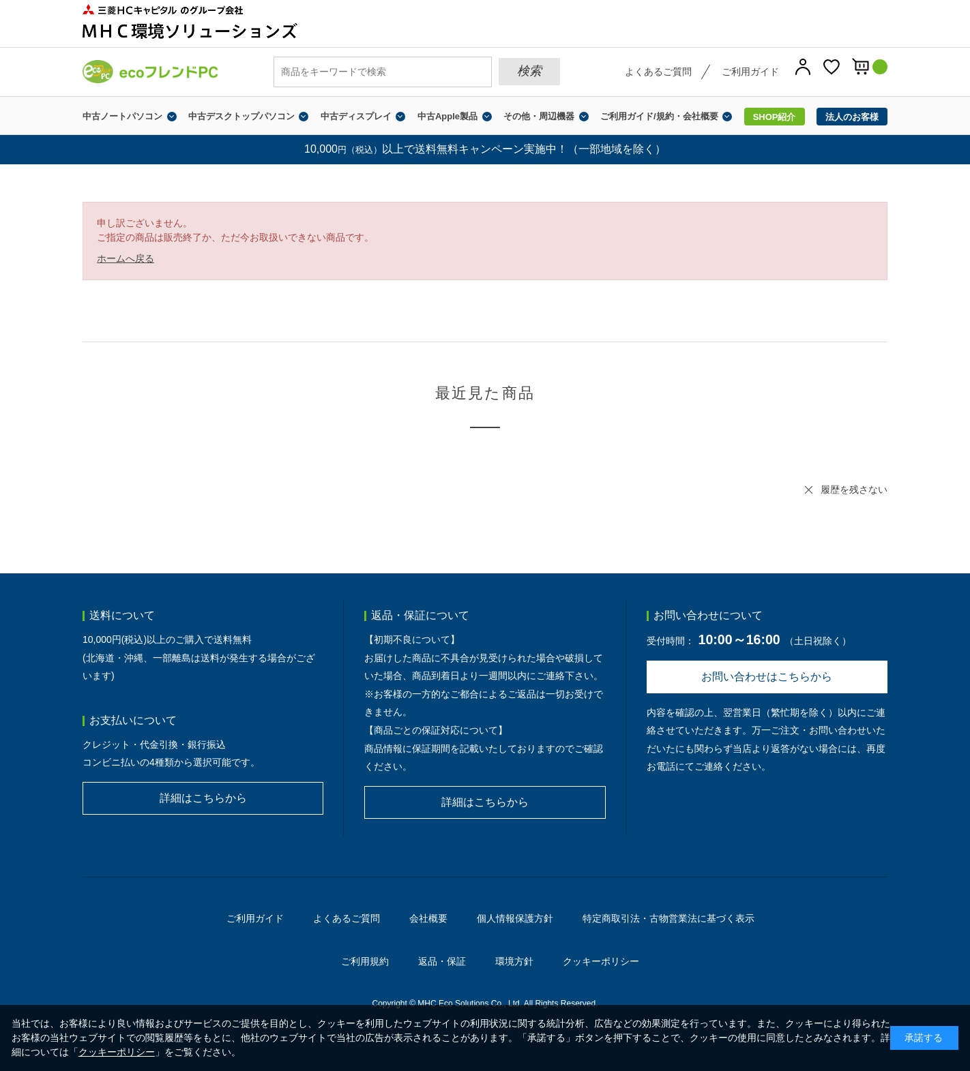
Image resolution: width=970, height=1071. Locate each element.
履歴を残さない (854, 489)
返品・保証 (442, 961)
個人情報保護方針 (515, 918)
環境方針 (514, 961)
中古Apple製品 (447, 116)
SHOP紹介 (774, 117)
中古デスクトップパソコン (241, 116)
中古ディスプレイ (356, 116)
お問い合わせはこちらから (766, 676)
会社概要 (428, 918)
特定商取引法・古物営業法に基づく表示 (668, 918)
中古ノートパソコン (122, 116)
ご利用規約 (365, 961)
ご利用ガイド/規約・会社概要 (659, 116)
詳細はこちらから (203, 798)
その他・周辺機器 (538, 116)
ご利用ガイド (750, 71)
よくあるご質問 (658, 71)
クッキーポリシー (601, 961)
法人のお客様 (852, 117)
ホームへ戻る (125, 258)
